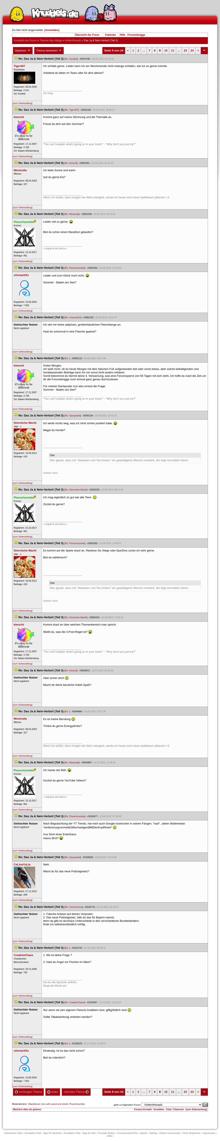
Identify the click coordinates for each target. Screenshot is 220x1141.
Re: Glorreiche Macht (76, 489)
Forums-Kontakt (143, 1109)
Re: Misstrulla (72, 214)
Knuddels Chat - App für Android (43, 1133)
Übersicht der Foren (87, 34)
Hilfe (122, 34)
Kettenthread (73, 40)
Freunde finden (106, 1133)
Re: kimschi (71, 163)
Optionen (23, 50)
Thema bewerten (49, 50)
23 (185, 50)
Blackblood (34, 1104)
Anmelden (52, 30)
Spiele (143, 1133)
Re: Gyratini (71, 58)
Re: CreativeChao (74, 1002)
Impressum (209, 1133)
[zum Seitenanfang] (22, 103)
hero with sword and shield (54, 1104)
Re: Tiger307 (71, 110)
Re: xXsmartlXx (73, 317)
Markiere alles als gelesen (27, 1109)
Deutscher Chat (13, 1133)
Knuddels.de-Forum (25, 40)
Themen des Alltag (51, 40)
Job (109, 1136)
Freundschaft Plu (127, 1133)
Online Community (169, 1133)
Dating (153, 1133)
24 (192, 50)
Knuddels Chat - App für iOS (80, 1133)
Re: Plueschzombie (75, 268)
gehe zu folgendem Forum (127, 1105)
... (144, 50)
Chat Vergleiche (191, 1133)
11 (172, 50)
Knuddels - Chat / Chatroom (169, 1109)
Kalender (110, 34)
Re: (67, 358)
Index (52, 1091)
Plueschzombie (77, 1104)
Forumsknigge (136, 34)
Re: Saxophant (72, 415)
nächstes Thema (76, 1091)
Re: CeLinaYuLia (73, 907)
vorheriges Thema (28, 1091)
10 (165, 50)
